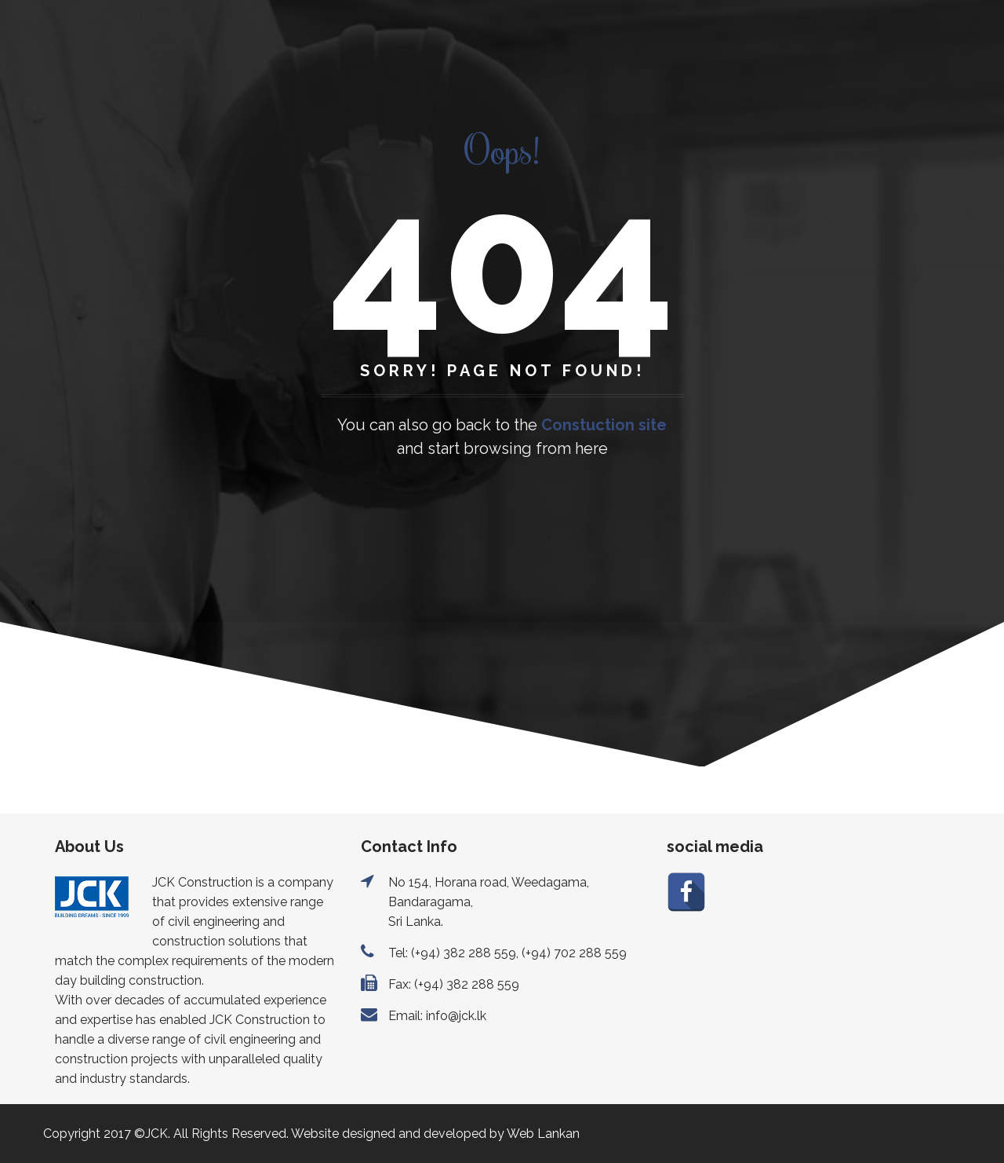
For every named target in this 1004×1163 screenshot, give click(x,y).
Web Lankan (543, 1133)
